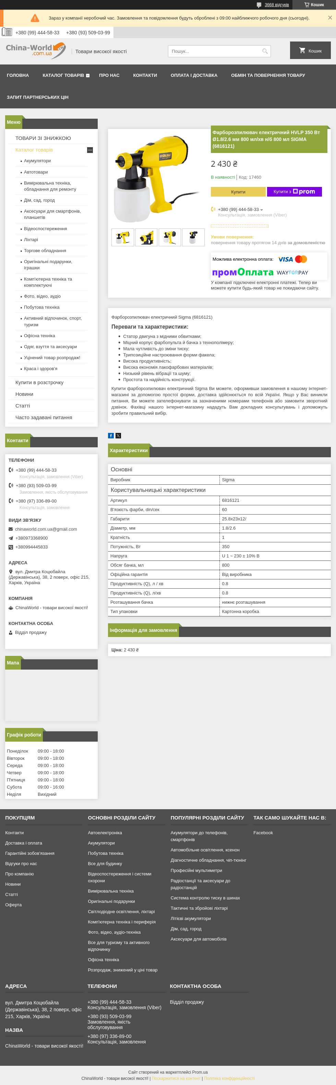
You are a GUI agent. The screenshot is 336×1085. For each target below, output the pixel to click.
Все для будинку (105, 863)
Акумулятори (37, 160)
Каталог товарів (63, 75)
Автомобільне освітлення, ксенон (205, 849)
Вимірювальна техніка (111, 891)
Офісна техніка (39, 335)
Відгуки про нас (21, 863)
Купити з (294, 192)
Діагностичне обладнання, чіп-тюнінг (209, 860)
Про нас (109, 75)
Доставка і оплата (23, 843)
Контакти (145, 75)
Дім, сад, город (39, 200)
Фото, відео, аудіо (42, 296)
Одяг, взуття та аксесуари (50, 346)
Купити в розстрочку (39, 382)
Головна (18, 75)
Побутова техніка (41, 307)
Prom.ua (200, 1072)
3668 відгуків (277, 4)
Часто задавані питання (43, 417)
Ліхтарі (31, 239)
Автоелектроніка (105, 832)
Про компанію (19, 873)
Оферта (13, 904)
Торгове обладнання (45, 250)
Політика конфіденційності (229, 1078)
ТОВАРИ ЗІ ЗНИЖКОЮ (43, 138)
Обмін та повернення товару (268, 75)
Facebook (263, 832)
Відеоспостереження (45, 228)
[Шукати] (265, 51)
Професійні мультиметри (196, 870)
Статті (22, 406)
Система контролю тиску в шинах (205, 897)
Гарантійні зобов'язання (30, 853)
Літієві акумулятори (191, 918)
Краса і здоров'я (40, 368)
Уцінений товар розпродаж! (52, 357)
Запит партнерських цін (38, 97)
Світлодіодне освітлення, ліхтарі (121, 911)
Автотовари (36, 172)
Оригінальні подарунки (111, 901)
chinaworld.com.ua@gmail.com (46, 529)
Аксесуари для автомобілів (199, 939)
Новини (24, 394)
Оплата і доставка (194, 75)
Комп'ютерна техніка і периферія (122, 921)
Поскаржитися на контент (176, 1078)
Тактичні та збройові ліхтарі (199, 908)
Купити (238, 191)
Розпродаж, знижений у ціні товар (122, 969)
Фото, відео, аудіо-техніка (114, 932)
